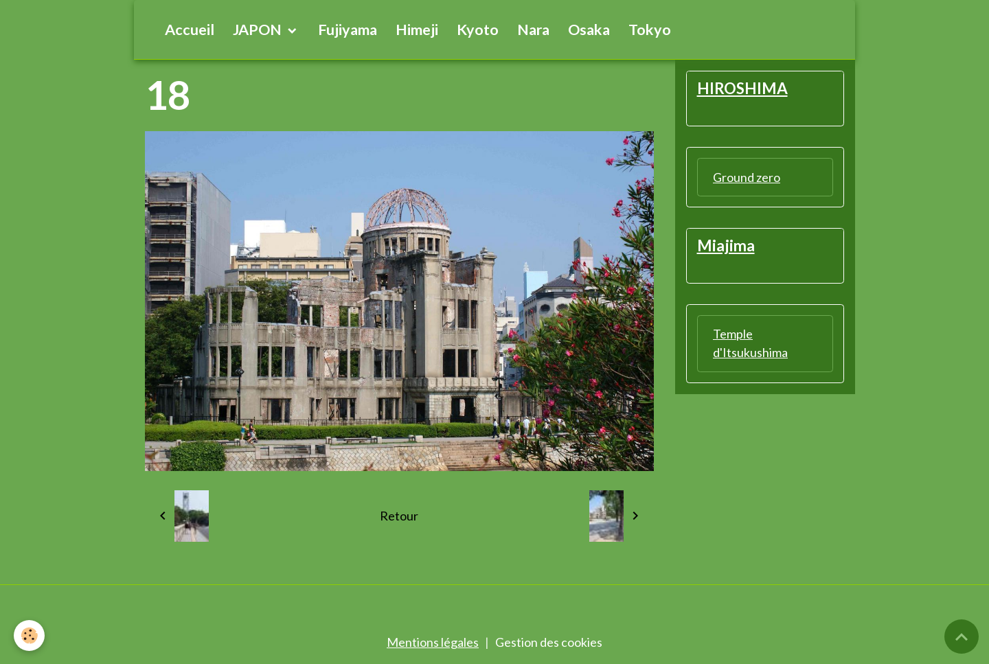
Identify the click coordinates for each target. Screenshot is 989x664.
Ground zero (746, 177)
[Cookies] (29, 635)
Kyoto (478, 29)
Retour (399, 515)
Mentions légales (433, 642)
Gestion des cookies (548, 642)
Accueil (189, 29)
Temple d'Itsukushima (750, 343)
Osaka (589, 29)
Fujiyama (347, 29)
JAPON (258, 29)
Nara (533, 29)
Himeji (417, 29)
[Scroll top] (961, 636)
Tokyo (649, 29)
